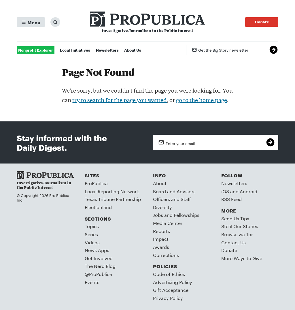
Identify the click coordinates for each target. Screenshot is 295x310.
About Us (132, 49)
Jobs (158, 215)
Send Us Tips (235, 218)
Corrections (166, 255)
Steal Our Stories (239, 226)
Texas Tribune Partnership (113, 199)
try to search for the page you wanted (119, 100)
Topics (92, 226)
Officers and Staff (172, 199)
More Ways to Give (241, 258)
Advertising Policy (172, 282)
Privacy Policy (168, 298)
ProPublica (96, 183)
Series (91, 234)
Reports (161, 231)
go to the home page (201, 100)
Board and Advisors (174, 191)
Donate (229, 250)
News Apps (97, 250)
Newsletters (107, 49)
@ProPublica (98, 274)
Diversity (162, 207)
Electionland (98, 207)
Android (248, 191)
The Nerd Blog (100, 266)
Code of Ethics (169, 274)
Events (92, 282)
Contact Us (233, 242)
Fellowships (186, 215)
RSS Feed (231, 199)
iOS (225, 191)
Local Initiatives (75, 49)
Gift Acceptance (170, 290)
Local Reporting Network (112, 191)
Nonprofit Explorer (35, 49)
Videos (92, 242)
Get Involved (99, 258)
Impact (161, 239)
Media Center (167, 223)
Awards (161, 247)
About (160, 183)
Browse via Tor (237, 234)
